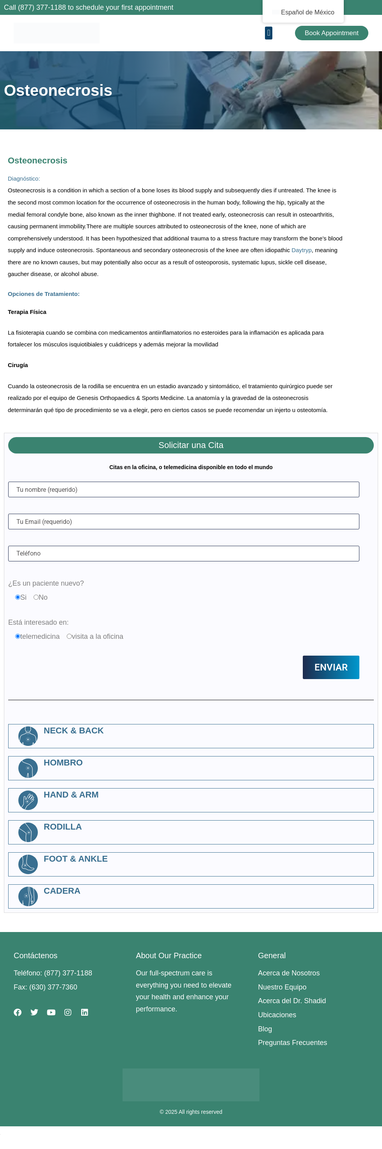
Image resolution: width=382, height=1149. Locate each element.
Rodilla (63, 827)
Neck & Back (74, 730)
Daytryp (301, 250)
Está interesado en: (38, 622)
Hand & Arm (71, 794)
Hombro (63, 762)
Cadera (62, 891)
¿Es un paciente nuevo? (46, 583)
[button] (268, 33)
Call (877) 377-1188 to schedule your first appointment (88, 7)
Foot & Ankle (76, 859)
